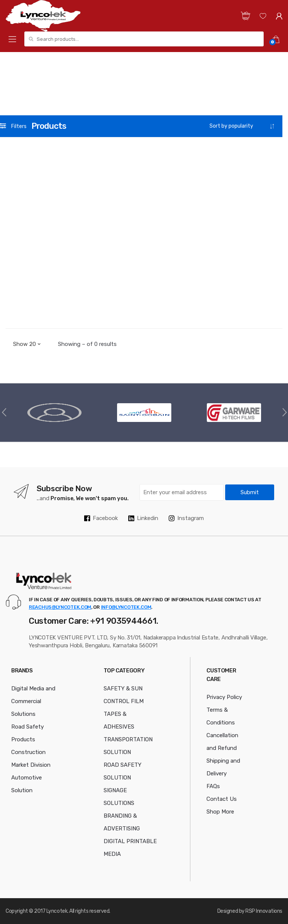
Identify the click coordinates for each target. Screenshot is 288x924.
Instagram (186, 518)
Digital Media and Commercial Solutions (33, 701)
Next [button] (284, 412)
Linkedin (143, 518)
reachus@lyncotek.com (60, 607)
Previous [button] (3, 412)
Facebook (101, 518)
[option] (54, 412)
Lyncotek (56, 911)
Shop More (220, 811)
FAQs (213, 786)
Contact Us (221, 799)
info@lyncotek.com (126, 607)
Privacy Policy (224, 697)
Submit (249, 492)
